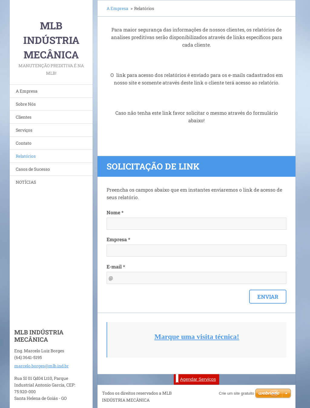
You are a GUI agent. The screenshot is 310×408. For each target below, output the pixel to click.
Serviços (24, 130)
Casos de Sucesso (33, 169)
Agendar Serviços (196, 378)
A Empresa (27, 91)
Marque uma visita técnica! (196, 337)
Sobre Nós (26, 104)
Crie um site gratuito (236, 393)
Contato (23, 143)
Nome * (115, 212)
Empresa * (118, 239)
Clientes (23, 117)
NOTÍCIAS (26, 182)
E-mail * (116, 266)
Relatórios (26, 156)
